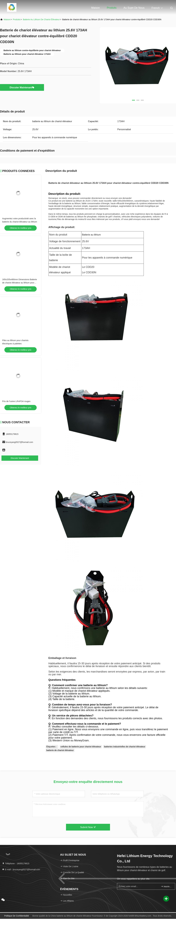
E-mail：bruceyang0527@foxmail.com (21, 869)
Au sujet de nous (133, 7)
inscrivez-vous (167, 886)
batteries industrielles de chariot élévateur (124, 746)
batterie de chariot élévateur (60, 750)
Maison (95, 7)
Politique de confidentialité (16, 916)
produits (16, 19)
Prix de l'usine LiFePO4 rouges (16, 401)
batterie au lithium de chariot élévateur (41, 19)
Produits (111, 7)
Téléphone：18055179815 (15, 863)
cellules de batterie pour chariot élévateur (80, 746)
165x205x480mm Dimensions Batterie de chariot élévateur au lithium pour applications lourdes (19, 282)
